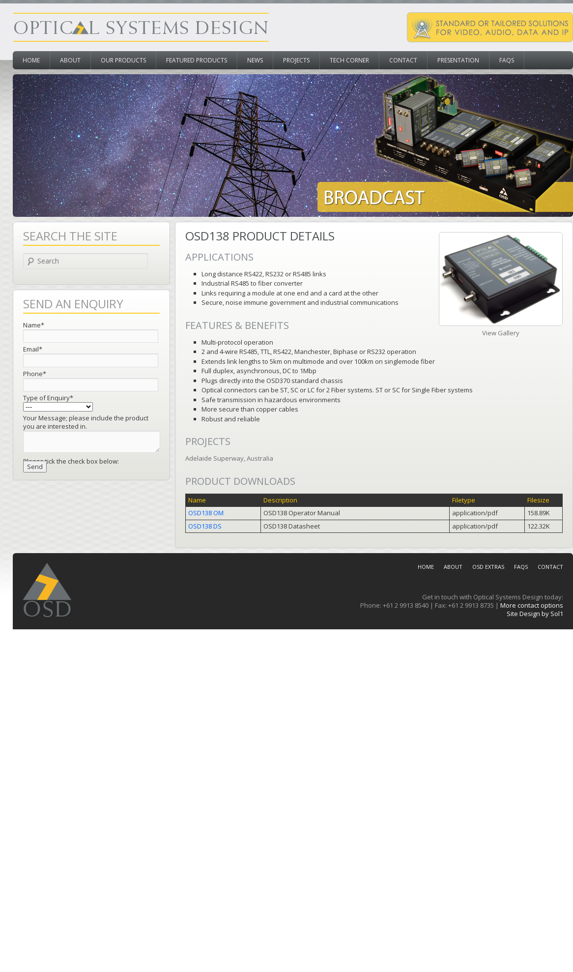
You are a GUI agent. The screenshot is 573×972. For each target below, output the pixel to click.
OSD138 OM (206, 512)
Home (31, 60)
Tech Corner (349, 60)
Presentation (458, 60)
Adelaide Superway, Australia (229, 458)
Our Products (123, 60)
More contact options (531, 605)
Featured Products (196, 60)
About (70, 60)
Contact (403, 60)
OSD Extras (488, 566)
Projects (296, 60)
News (255, 60)
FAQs (506, 60)
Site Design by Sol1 (535, 613)
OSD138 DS (205, 526)
